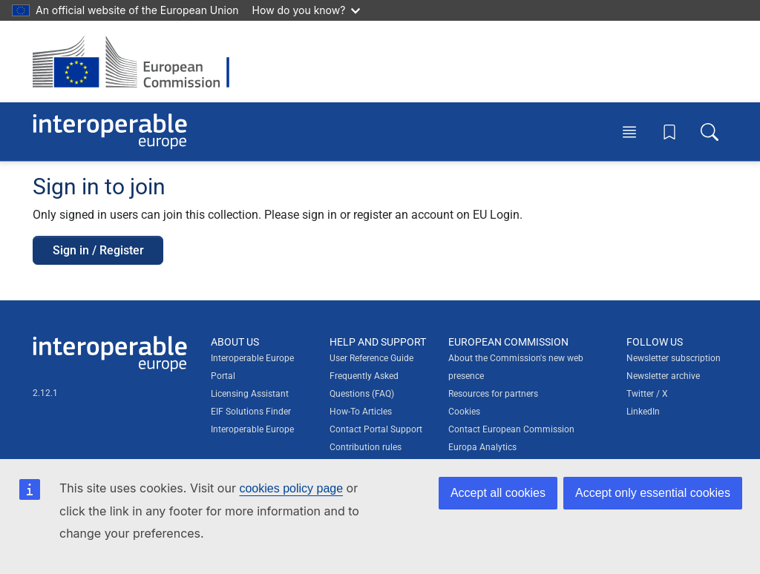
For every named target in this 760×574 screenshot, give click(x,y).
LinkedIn (643, 411)
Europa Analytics (482, 447)
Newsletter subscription (673, 358)
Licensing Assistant (250, 394)
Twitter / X (647, 394)
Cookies (464, 411)
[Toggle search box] (709, 131)
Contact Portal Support (376, 429)
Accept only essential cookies (652, 492)
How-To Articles (361, 411)
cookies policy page (291, 488)
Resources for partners (493, 394)
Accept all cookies (498, 492)
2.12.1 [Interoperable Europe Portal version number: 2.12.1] (45, 393)
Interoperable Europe (252, 429)
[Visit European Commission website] (138, 61)
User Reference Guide (371, 358)
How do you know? (306, 10)
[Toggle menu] (629, 131)
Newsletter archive (663, 376)
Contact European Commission (511, 429)
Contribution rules (366, 447)
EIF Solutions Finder (251, 411)
